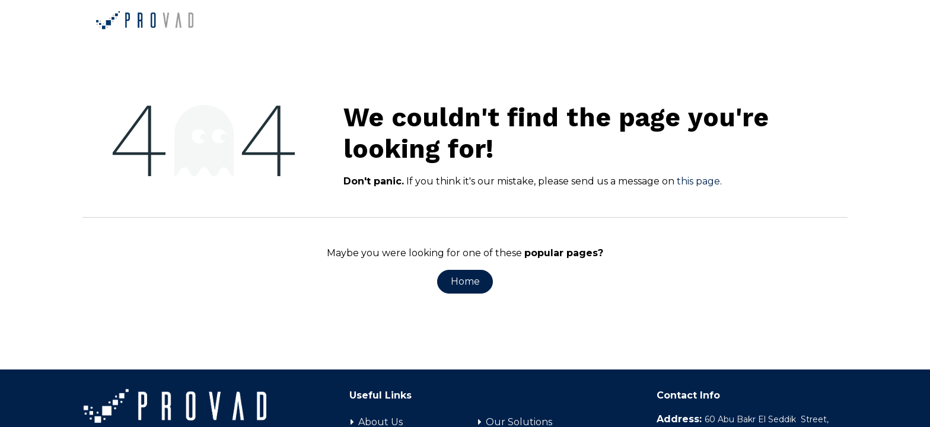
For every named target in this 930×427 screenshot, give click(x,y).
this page (698, 181)
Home (465, 281)
